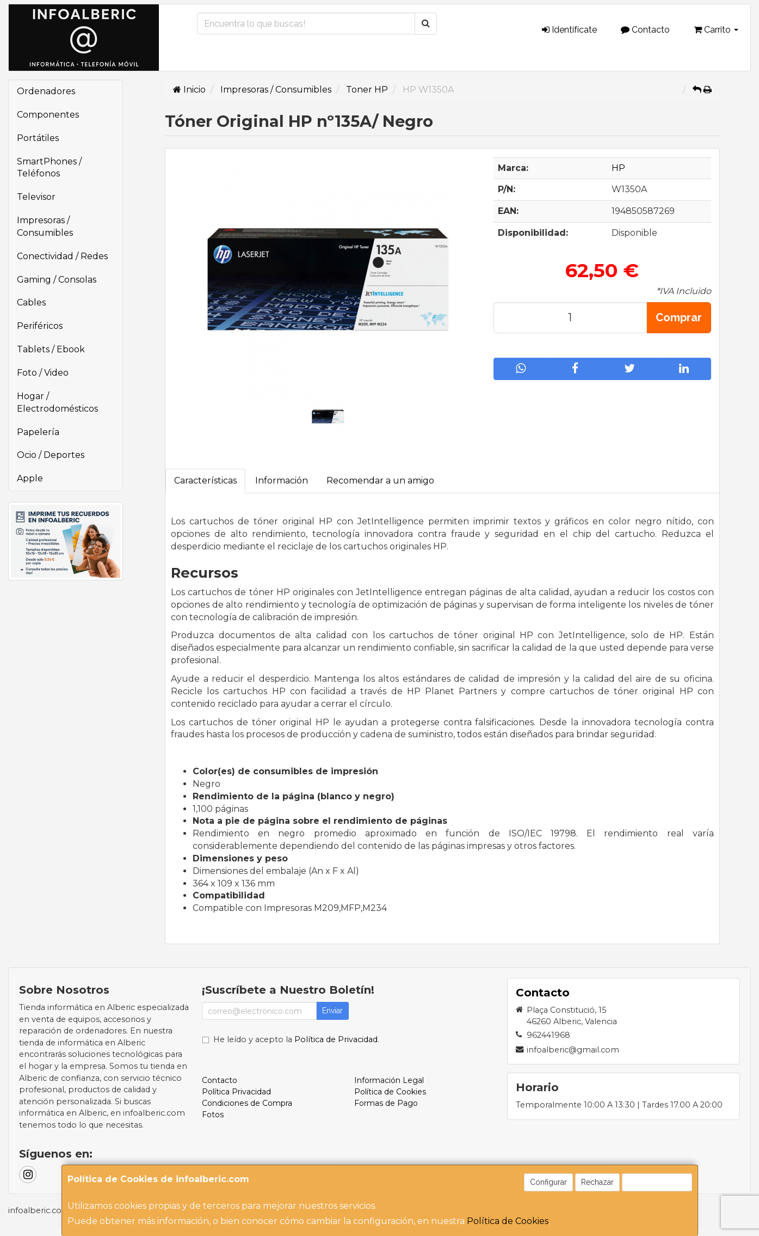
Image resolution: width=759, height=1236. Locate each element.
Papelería (38, 432)
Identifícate (569, 30)
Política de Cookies (507, 1221)
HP (618, 168)
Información (281, 480)
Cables (31, 302)
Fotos (213, 1114)
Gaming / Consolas (56, 279)
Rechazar (597, 1182)
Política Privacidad (236, 1092)
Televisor (36, 197)
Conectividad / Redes (62, 256)
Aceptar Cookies (657, 1182)
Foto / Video (43, 373)
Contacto (645, 30)
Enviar (332, 1010)
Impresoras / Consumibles (45, 226)
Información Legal (389, 1080)
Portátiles (38, 138)
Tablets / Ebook (51, 349)
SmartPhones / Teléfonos (49, 167)
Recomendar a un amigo (380, 480)
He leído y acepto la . (296, 1039)
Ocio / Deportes (50, 455)
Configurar (548, 1182)
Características (205, 480)
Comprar (679, 317)
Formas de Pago (386, 1103)
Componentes (48, 114)
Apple (30, 478)
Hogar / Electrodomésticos (57, 402)
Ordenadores (46, 91)
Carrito (716, 30)
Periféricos (40, 326)
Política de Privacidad (336, 1039)
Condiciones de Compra (247, 1103)
